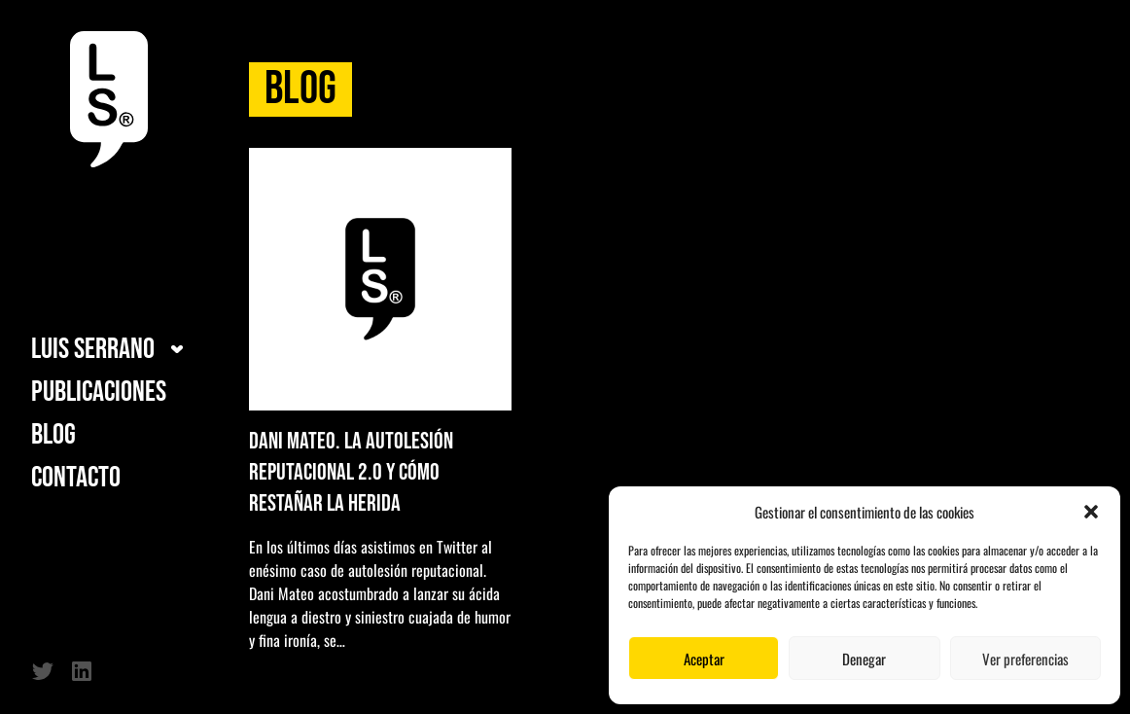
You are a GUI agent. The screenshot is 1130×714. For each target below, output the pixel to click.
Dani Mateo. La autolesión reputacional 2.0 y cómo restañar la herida (351, 472)
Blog (53, 434)
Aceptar (704, 658)
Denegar (864, 658)
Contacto (76, 477)
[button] (1091, 511)
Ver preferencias (1025, 658)
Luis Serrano (93, 349)
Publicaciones (98, 392)
